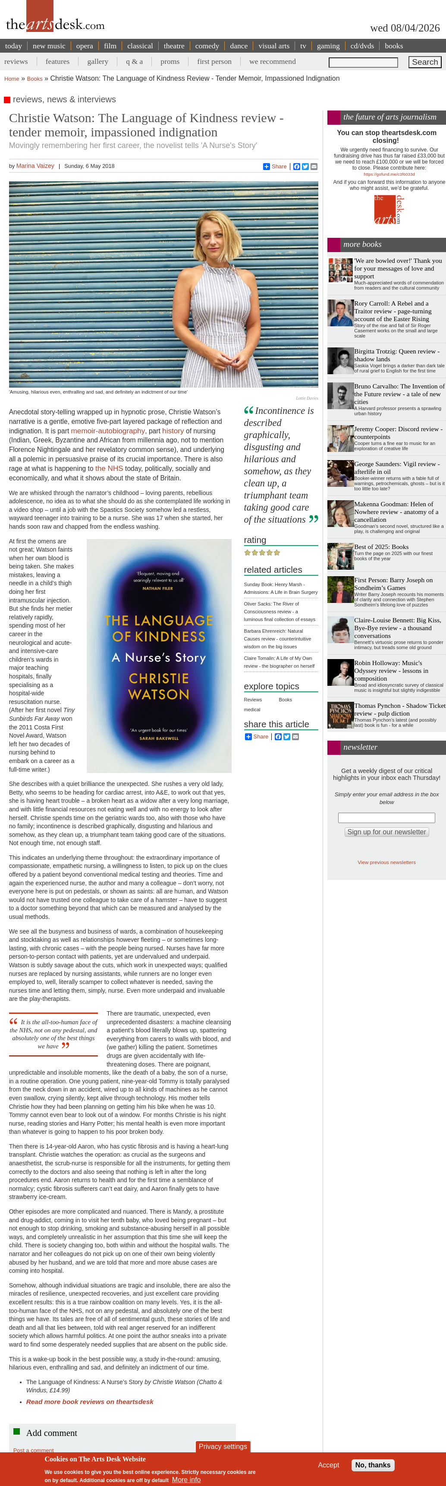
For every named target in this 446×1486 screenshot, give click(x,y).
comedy (207, 45)
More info (186, 1479)
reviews (16, 61)
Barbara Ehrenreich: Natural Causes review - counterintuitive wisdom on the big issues (277, 638)
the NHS (109, 468)
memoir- (84, 430)
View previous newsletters (387, 862)
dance (239, 45)
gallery (97, 61)
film (110, 45)
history (173, 430)
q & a (134, 61)
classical (140, 45)
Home (11, 79)
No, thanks (373, 1465)
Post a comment (33, 1450)
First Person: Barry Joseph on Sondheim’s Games (393, 583)
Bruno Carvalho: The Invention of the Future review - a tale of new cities (399, 393)
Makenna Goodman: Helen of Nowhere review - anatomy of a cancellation (396, 511)
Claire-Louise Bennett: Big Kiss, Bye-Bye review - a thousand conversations (397, 627)
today (13, 45)
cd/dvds (362, 45)
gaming (328, 45)
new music (49, 45)
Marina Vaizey (35, 165)
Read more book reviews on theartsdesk (90, 1401)
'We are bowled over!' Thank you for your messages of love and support (398, 268)
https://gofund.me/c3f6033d (389, 174)
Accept (328, 1465)
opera (84, 45)
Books (35, 79)
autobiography (121, 430)
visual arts (273, 45)
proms (169, 61)
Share (275, 166)
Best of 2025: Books (381, 546)
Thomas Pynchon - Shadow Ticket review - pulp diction (400, 709)
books (394, 45)
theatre (174, 45)
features (58, 61)
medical (252, 709)
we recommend (272, 61)
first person (214, 61)
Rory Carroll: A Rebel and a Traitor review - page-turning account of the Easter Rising (392, 311)
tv (303, 45)
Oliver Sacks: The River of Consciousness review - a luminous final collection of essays (280, 611)
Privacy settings (223, 1446)
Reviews (253, 699)
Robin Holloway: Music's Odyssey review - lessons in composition (391, 670)
